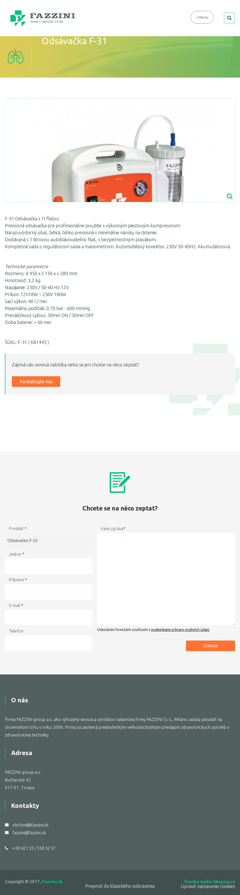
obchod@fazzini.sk (30, 824)
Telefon (16, 631)
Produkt (18, 528)
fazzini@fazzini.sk (29, 832)
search (229, 17)
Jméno (16, 554)
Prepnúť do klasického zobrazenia (120, 886)
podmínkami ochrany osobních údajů (180, 630)
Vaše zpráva (113, 528)
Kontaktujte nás (36, 381)
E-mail (16, 605)
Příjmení (18, 579)
